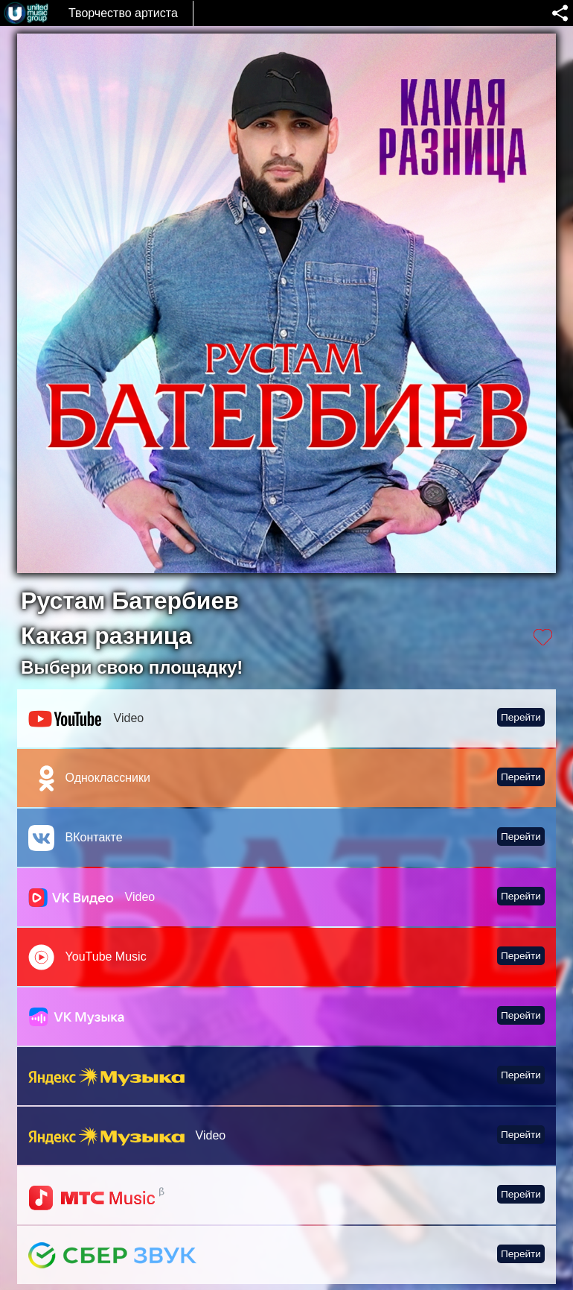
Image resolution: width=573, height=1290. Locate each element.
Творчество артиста (123, 13)
